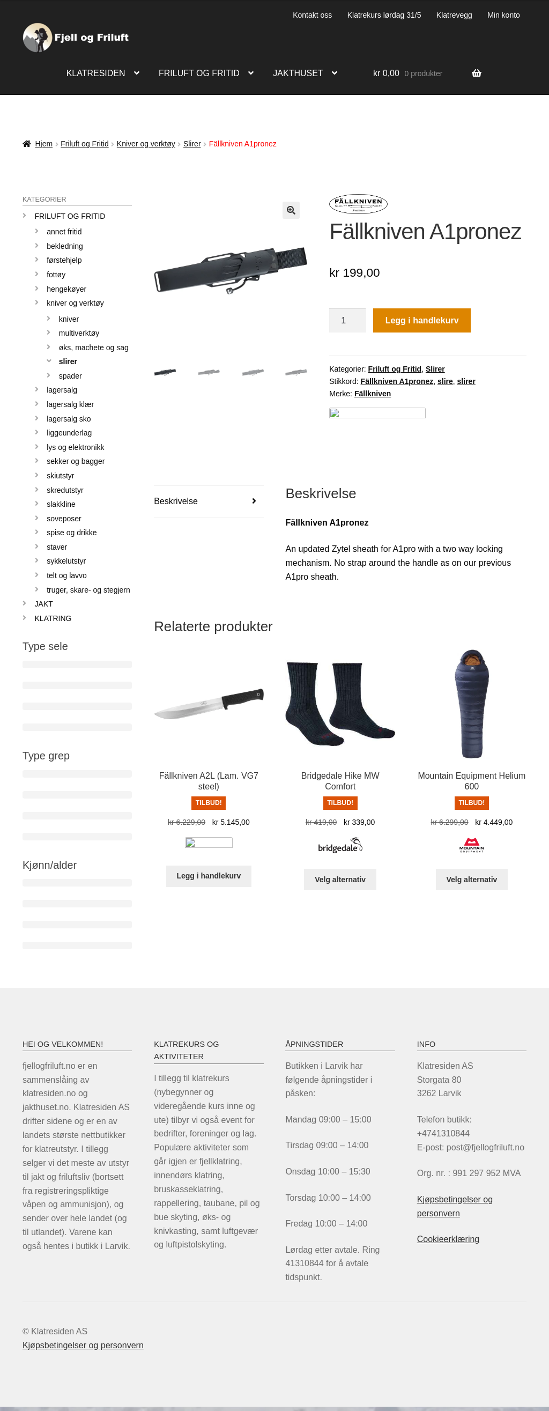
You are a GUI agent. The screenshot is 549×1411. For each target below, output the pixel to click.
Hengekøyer (66, 289)
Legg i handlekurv (422, 320)
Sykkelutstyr (66, 561)
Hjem (44, 143)
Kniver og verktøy (146, 143)
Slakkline (61, 504)
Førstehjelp (64, 260)
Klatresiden (95, 73)
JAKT (44, 604)
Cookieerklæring (448, 1239)
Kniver (69, 319)
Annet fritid (64, 231)
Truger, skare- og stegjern (88, 590)
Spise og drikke (72, 532)
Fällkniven (372, 393)
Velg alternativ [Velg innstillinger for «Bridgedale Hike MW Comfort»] (340, 883)
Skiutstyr (60, 475)
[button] (291, 210)
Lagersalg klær (70, 404)
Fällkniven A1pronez (397, 381)
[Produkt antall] (347, 320)
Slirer (192, 143)
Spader (70, 376)
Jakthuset (298, 73)
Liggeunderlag (69, 433)
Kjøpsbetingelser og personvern (83, 1345)
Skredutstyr (65, 490)
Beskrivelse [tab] (176, 504)
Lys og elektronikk (75, 447)
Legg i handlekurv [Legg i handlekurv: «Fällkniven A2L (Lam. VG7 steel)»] (208, 883)
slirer (466, 381)
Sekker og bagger (76, 461)
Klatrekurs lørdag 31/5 (384, 15)
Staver (57, 547)
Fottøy (56, 274)
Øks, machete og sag (94, 347)
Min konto (503, 15)
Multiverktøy (79, 333)
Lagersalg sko (69, 419)
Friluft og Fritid (84, 143)
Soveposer (64, 518)
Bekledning (65, 246)
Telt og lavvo (67, 575)
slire (445, 381)
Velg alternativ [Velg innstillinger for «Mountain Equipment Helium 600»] (471, 883)
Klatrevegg (454, 15)
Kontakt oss (312, 15)
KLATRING (53, 618)
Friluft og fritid (199, 73)
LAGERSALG (62, 390)
